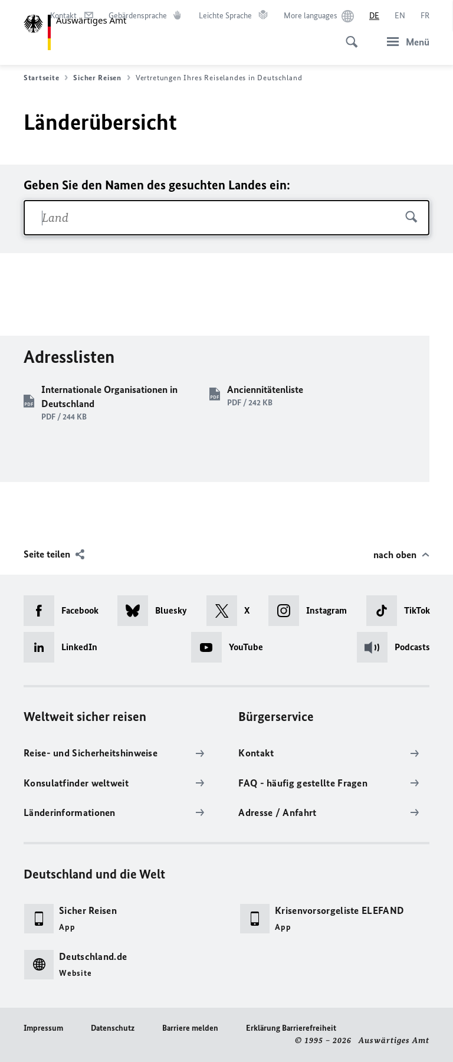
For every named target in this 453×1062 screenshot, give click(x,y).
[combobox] (226, 217)
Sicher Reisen (101, 78)
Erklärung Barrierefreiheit (291, 1028)
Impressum (43, 1028)
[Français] (425, 16)
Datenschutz (112, 1028)
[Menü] (404, 41)
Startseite (46, 78)
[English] (400, 16)
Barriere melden (190, 1028)
